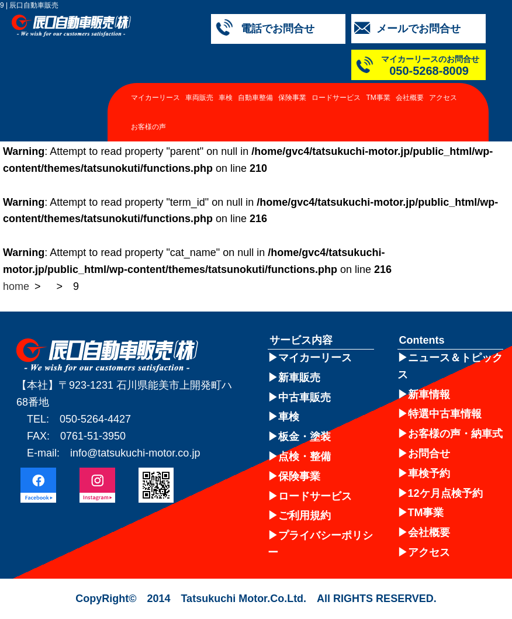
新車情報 (429, 394)
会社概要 (410, 98)
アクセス (443, 98)
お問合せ (429, 453)
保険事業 (292, 98)
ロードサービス (336, 98)
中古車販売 (304, 397)
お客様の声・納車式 (455, 434)
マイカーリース (155, 98)
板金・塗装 (304, 436)
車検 (226, 98)
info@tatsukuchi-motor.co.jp (135, 453)
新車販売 (299, 377)
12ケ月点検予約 (445, 493)
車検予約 (429, 473)
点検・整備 (304, 456)
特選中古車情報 (445, 414)
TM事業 (378, 98)
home (16, 286)
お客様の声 (148, 127)
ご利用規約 (304, 515)
